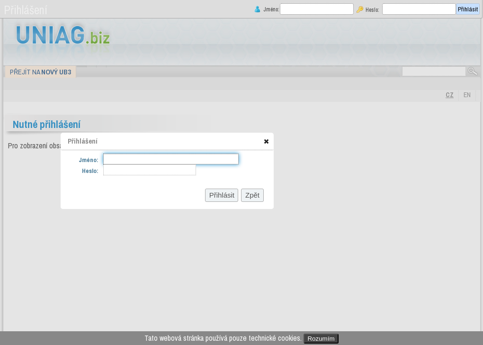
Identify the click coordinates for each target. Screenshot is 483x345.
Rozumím (320, 338)
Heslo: (372, 9)
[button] (266, 141)
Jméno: (270, 9)
